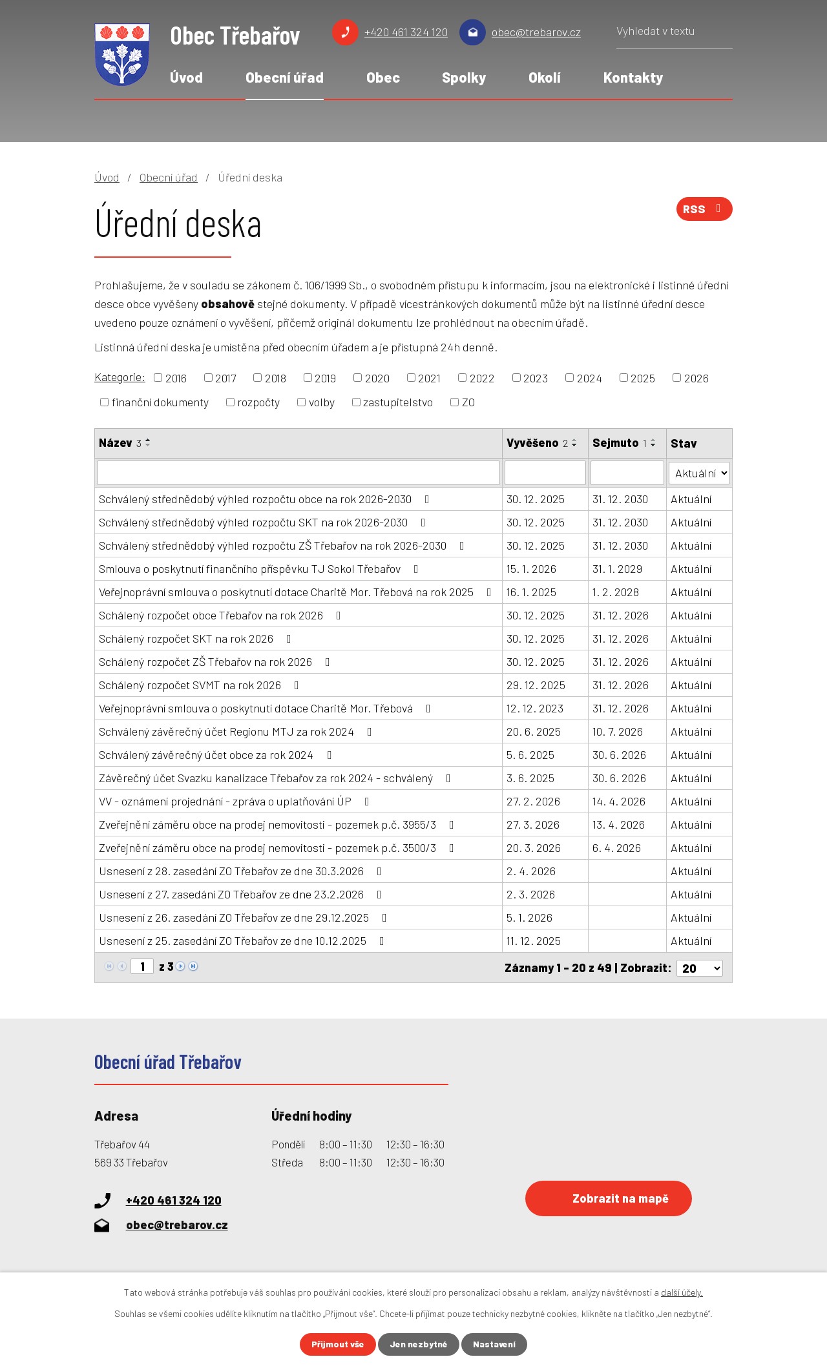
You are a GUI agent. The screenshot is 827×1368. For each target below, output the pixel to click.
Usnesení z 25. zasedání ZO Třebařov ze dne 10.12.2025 (244, 940)
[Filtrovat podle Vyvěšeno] (545, 473)
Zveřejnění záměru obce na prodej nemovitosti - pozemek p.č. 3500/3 (279, 847)
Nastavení (496, 1344)
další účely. (682, 1292)
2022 (482, 377)
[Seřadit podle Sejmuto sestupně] (654, 445)
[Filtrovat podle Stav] (699, 472)
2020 (377, 377)
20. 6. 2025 (534, 731)
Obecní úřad (285, 76)
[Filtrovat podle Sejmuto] (628, 473)
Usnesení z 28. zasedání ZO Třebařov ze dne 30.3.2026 (243, 871)
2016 (176, 377)
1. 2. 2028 (615, 592)
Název (120, 442)
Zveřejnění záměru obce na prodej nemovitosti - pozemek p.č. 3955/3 (279, 824)
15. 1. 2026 (531, 568)
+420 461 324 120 (406, 32)
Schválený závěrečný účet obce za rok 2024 (218, 754)
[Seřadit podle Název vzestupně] (148, 439)
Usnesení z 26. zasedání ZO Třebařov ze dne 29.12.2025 (245, 917)
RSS (704, 210)
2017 (225, 377)
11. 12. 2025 (534, 940)
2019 (325, 377)
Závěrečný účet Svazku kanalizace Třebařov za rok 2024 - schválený (277, 778)
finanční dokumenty (160, 402)
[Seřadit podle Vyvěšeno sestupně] (575, 445)
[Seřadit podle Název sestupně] (148, 445)
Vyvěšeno (537, 442)
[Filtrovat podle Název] (298, 473)
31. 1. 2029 (617, 568)
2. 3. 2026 (531, 894)
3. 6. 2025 (530, 778)
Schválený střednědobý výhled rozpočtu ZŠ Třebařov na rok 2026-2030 (284, 545)
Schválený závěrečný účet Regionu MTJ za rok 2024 (238, 731)
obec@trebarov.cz (536, 32)
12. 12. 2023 (535, 708)
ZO (468, 402)
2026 (696, 377)
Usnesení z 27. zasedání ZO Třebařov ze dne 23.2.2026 (243, 894)
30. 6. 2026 (619, 754)
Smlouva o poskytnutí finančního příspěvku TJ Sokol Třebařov (261, 568)
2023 (535, 377)
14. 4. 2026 (618, 801)
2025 (643, 377)
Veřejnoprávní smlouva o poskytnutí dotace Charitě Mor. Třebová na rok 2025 (298, 592)
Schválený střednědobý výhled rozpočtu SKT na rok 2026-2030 (265, 522)
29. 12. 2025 (536, 685)
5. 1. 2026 (529, 917)
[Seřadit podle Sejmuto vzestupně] (654, 439)
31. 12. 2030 (620, 499)
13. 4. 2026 (618, 824)
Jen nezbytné (419, 1344)
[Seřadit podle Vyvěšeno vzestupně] (575, 439)
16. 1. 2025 (531, 592)
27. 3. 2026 (533, 824)
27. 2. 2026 (533, 801)
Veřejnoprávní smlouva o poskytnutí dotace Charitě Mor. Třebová (267, 708)
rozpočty (258, 402)
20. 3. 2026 (534, 847)
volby (322, 402)
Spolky (464, 76)
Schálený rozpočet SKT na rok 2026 (198, 638)
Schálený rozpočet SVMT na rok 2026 (201, 685)
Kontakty (633, 76)
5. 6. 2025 (530, 754)
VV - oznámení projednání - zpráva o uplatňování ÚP (237, 801)
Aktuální (691, 499)
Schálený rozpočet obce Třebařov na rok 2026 (222, 615)
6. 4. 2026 (616, 847)
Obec (383, 76)
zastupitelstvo (398, 402)
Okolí (545, 76)
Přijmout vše (337, 1344)
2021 (429, 377)
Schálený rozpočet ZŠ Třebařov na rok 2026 (217, 661)
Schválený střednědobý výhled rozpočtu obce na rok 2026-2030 (267, 499)
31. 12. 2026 (620, 615)
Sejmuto (619, 442)
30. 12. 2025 (536, 499)
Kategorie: (119, 376)
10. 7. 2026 (617, 731)
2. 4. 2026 (531, 871)
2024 (589, 377)
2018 (275, 377)
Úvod (186, 76)
